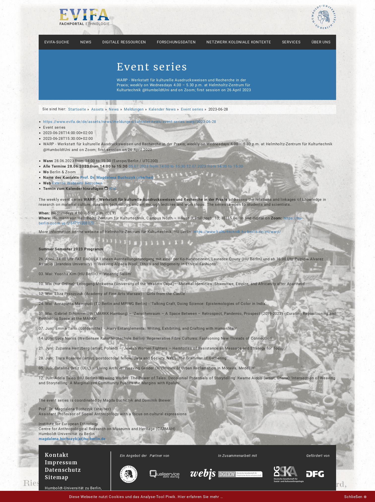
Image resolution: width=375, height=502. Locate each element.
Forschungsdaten (176, 42)
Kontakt (57, 455)
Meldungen (134, 109)
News (85, 42)
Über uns (321, 42)
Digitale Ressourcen (124, 42)
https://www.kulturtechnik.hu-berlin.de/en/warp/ (237, 232)
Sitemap (57, 477)
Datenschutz (63, 470)
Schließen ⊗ (355, 497)
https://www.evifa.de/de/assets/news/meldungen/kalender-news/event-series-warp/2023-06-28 (129, 121)
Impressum (61, 462)
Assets (97, 109)
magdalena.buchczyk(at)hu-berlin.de (72, 439)
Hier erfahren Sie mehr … (200, 497)
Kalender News (162, 109)
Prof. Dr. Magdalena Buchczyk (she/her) (117, 177)
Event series (192, 109)
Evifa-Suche (56, 42)
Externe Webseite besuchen (77, 183)
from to (157, 166)
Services (291, 42)
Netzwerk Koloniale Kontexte (238, 42)
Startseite (77, 109)
